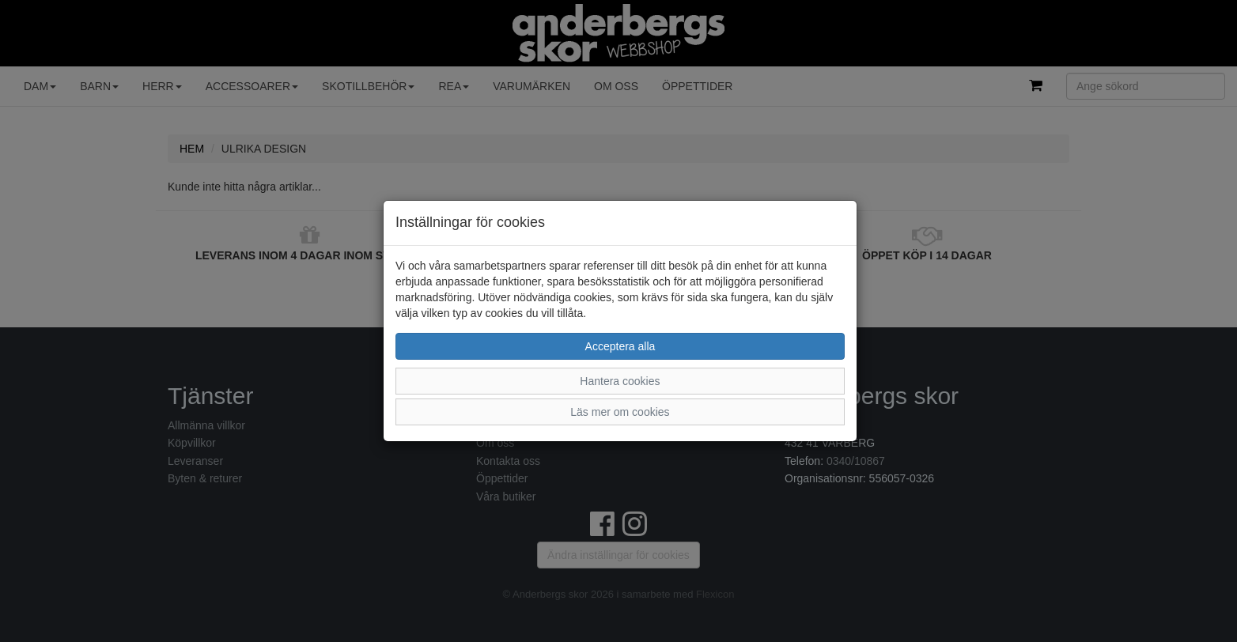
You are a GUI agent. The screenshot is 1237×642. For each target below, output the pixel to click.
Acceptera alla (620, 346)
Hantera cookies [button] (620, 381)
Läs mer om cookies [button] (619, 412)
